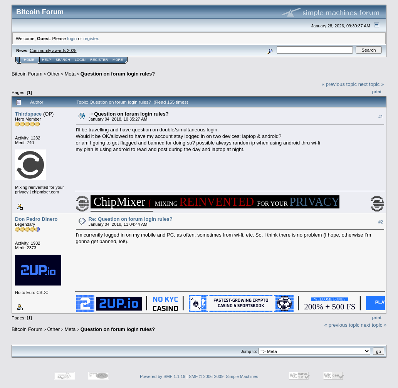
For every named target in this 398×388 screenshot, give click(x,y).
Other (53, 74)
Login (80, 60)
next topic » (371, 84)
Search (63, 60)
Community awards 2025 (53, 50)
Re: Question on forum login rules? (131, 219)
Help (46, 60)
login (72, 38)
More (118, 60)
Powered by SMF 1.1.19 (162, 376)
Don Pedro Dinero (36, 219)
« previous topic (339, 84)
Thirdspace (28, 114)
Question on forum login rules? (118, 74)
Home (29, 60)
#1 (380, 116)
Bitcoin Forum (27, 74)
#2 (380, 222)
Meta (70, 74)
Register (99, 60)
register (90, 38)
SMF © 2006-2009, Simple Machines (223, 376)
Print (376, 91)
